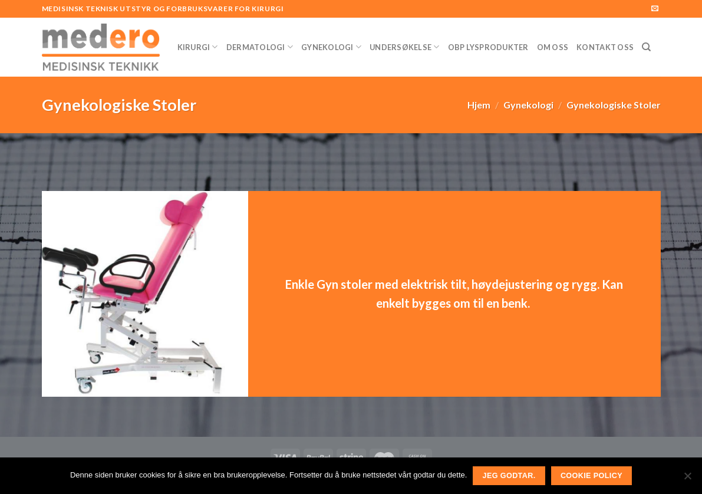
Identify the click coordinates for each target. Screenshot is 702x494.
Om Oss (553, 47)
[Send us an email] (654, 9)
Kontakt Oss (605, 47)
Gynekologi (331, 46)
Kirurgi (197, 46)
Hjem (478, 104)
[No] (687, 479)
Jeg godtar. (509, 476)
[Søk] (646, 47)
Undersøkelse (405, 46)
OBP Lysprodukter (488, 47)
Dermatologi (259, 46)
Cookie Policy (591, 476)
